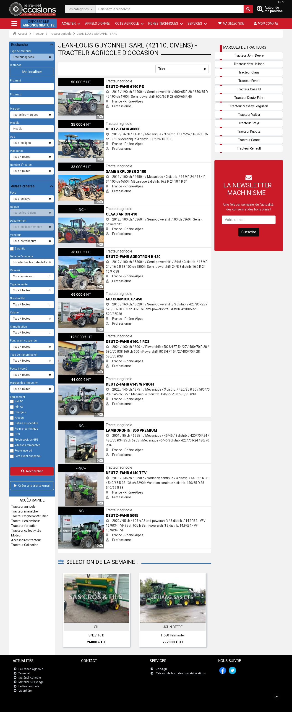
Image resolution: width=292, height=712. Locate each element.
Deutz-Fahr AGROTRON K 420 (79, 250)
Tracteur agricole (60, 33)
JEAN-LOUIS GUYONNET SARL (97, 33)
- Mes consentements (209, 706)
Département (18, 220)
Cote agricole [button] (127, 23)
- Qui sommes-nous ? (181, 706)
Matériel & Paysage (31, 682)
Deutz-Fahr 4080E (71, 122)
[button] (14, 23)
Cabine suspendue (26, 423)
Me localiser (32, 72)
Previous (67, 611)
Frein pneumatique (26, 428)
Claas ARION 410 (70, 207)
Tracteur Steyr (249, 123)
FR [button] (279, 2)
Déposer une (39, 23)
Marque (15, 108)
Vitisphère (25, 691)
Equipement (17, 397)
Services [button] (195, 23)
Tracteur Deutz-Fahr (248, 98)
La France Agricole (30, 669)
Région (14, 206)
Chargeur (20, 412)
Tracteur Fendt (249, 81)
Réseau (15, 270)
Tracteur (38, 33)
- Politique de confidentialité (149, 706)
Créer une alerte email (31, 485)
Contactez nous (94, 669)
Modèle (14, 122)
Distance (15, 65)
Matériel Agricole (29, 677)
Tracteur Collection (24, 545)
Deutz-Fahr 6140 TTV (73, 466)
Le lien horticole (28, 686)
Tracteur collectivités (26, 530)
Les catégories (80, 9)
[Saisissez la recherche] (169, 9)
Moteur (16, 535)
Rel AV (19, 401)
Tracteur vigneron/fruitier (29, 516)
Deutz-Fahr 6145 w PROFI (76, 377)
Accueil (20, 33)
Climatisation (18, 326)
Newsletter (91, 673)
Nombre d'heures (21, 164)
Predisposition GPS (26, 439)
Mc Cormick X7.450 (72, 292)
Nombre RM (17, 298)
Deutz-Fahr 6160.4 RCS (75, 335)
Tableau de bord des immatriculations (181, 673)
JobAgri (161, 669)
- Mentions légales (119, 706)
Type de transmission (23, 354)
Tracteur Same (249, 140)
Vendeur (15, 234)
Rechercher (32, 471)
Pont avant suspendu (23, 340)
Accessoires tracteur (26, 540)
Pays (13, 192)
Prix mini (15, 80)
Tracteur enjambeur (25, 521)
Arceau (19, 417)
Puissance (16, 150)
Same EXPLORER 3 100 (75, 165)
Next (201, 611)
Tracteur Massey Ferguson (249, 106)
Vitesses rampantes (27, 445)
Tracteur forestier (24, 526)
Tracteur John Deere (249, 55)
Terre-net (24, 673)
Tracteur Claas (248, 72)
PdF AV (19, 406)
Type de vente (19, 284)
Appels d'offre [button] (97, 23)
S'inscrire (248, 232)
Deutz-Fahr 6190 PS (72, 80)
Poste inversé (18, 368)
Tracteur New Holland (249, 64)
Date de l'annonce (21, 256)
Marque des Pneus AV (24, 382)
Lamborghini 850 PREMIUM (77, 424)
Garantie (20, 248)
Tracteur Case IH (249, 89)
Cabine (14, 312)
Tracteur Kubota (249, 131)
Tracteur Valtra (249, 114)
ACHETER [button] (69, 23)
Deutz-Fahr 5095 (70, 509)
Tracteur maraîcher (25, 511)
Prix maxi (15, 94)
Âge (12, 136)
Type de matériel (20, 51)
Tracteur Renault (249, 148)
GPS (17, 434)
